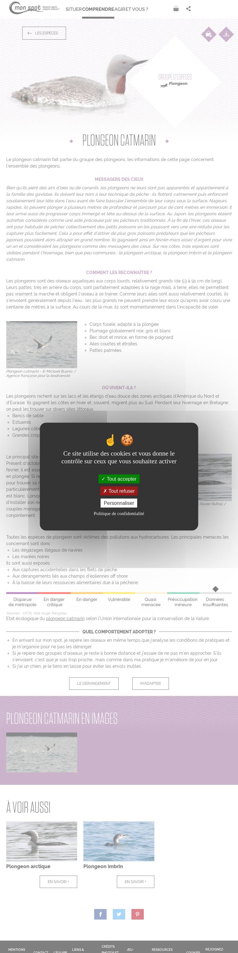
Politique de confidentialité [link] (119, 513)
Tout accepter (118, 478)
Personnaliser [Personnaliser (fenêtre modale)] (119, 503)
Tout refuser (119, 490)
